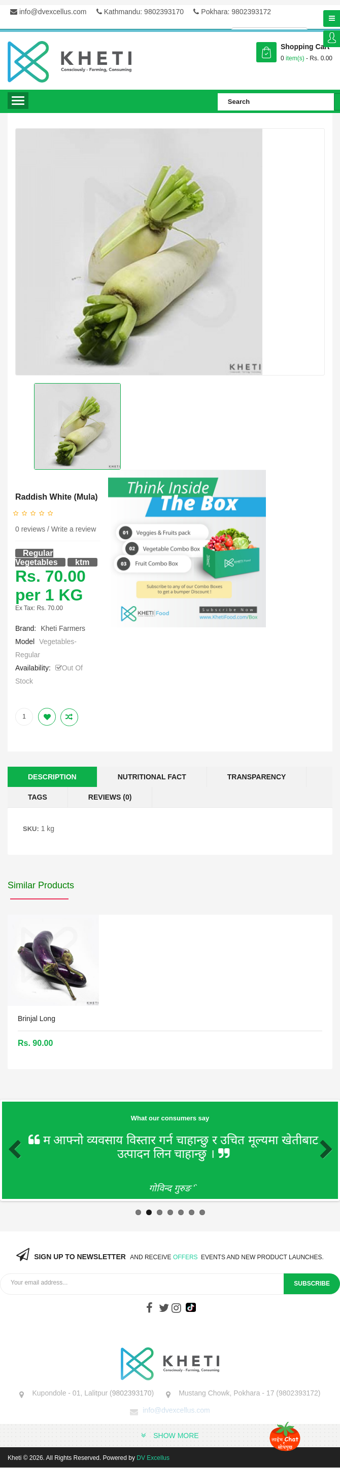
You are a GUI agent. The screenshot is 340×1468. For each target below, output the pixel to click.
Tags (37, 797)
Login (331, 38)
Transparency (256, 777)
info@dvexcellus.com (48, 12)
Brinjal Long (36, 1018)
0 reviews (30, 529)
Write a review (73, 529)
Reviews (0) (110, 797)
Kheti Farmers (63, 628)
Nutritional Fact (152, 777)
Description (52, 777)
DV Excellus (153, 1457)
